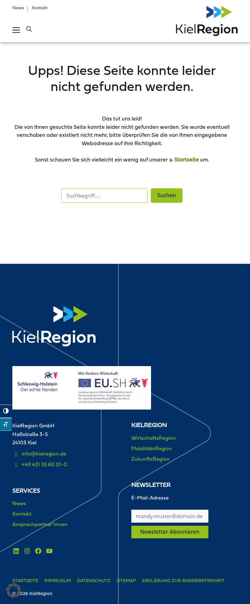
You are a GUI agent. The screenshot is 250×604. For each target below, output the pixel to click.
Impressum (57, 581)
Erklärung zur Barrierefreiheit (183, 581)
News (18, 8)
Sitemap (126, 581)
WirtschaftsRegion (153, 438)
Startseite (186, 160)
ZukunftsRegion (150, 459)
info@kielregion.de (44, 454)
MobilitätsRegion (151, 449)
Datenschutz (93, 581)
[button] (29, 30)
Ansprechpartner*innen (40, 524)
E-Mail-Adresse (150, 498)
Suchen (166, 195)
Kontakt (39, 8)
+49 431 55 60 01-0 (44, 465)
